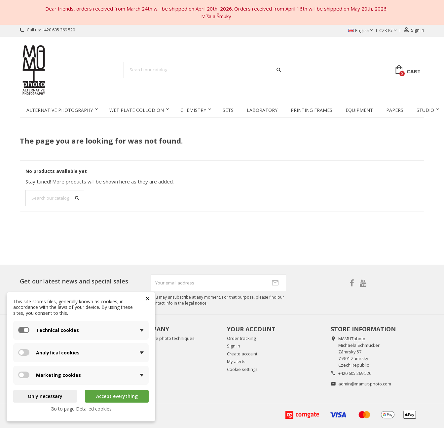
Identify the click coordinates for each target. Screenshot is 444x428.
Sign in (233, 346)
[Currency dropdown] (388, 31)
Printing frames (311, 110)
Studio (425, 110)
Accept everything (117, 396)
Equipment (359, 110)
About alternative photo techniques (159, 338)
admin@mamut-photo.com (364, 384)
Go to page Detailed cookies (81, 409)
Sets (228, 110)
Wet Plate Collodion (136, 110)
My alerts (236, 361)
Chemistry (193, 110)
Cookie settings (242, 369)
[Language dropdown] (361, 31)
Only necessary (45, 396)
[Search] (205, 70)
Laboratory (262, 110)
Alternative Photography (59, 110)
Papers (394, 110)
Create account (242, 354)
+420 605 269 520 (58, 30)
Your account (251, 329)
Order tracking (241, 338)
